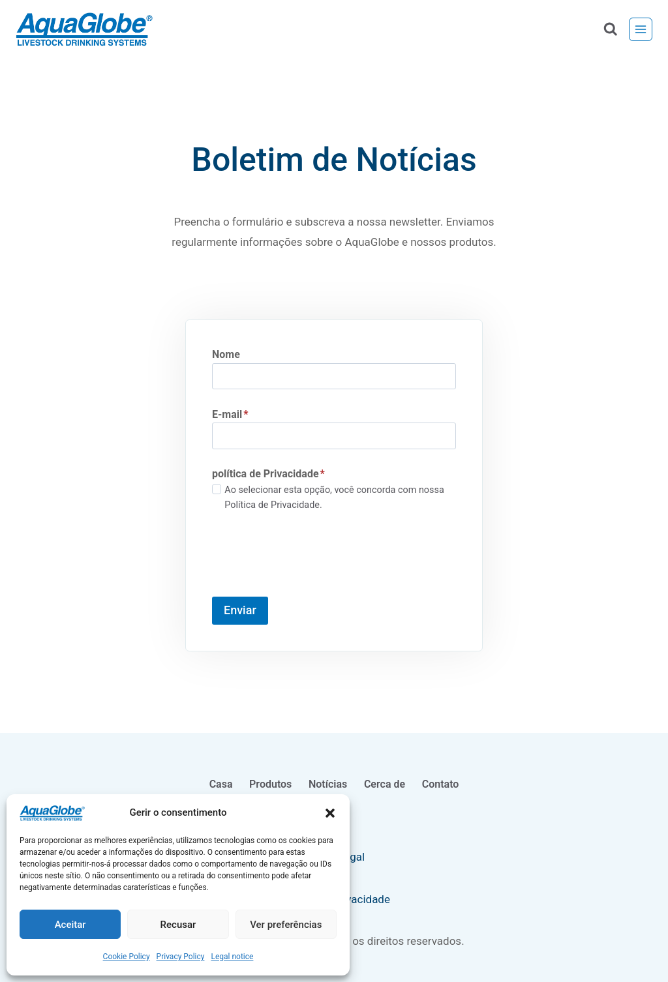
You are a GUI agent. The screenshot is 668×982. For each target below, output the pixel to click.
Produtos (270, 784)
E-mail (230, 414)
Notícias (328, 784)
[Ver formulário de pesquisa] (610, 30)
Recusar (178, 924)
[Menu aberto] (640, 29)
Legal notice (232, 956)
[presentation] (311, 554)
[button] (330, 813)
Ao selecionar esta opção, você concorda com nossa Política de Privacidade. (334, 497)
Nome (226, 354)
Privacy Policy (181, 956)
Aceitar (70, 924)
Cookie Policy (126, 956)
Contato (440, 784)
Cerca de (384, 784)
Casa (221, 784)
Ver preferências (286, 924)
